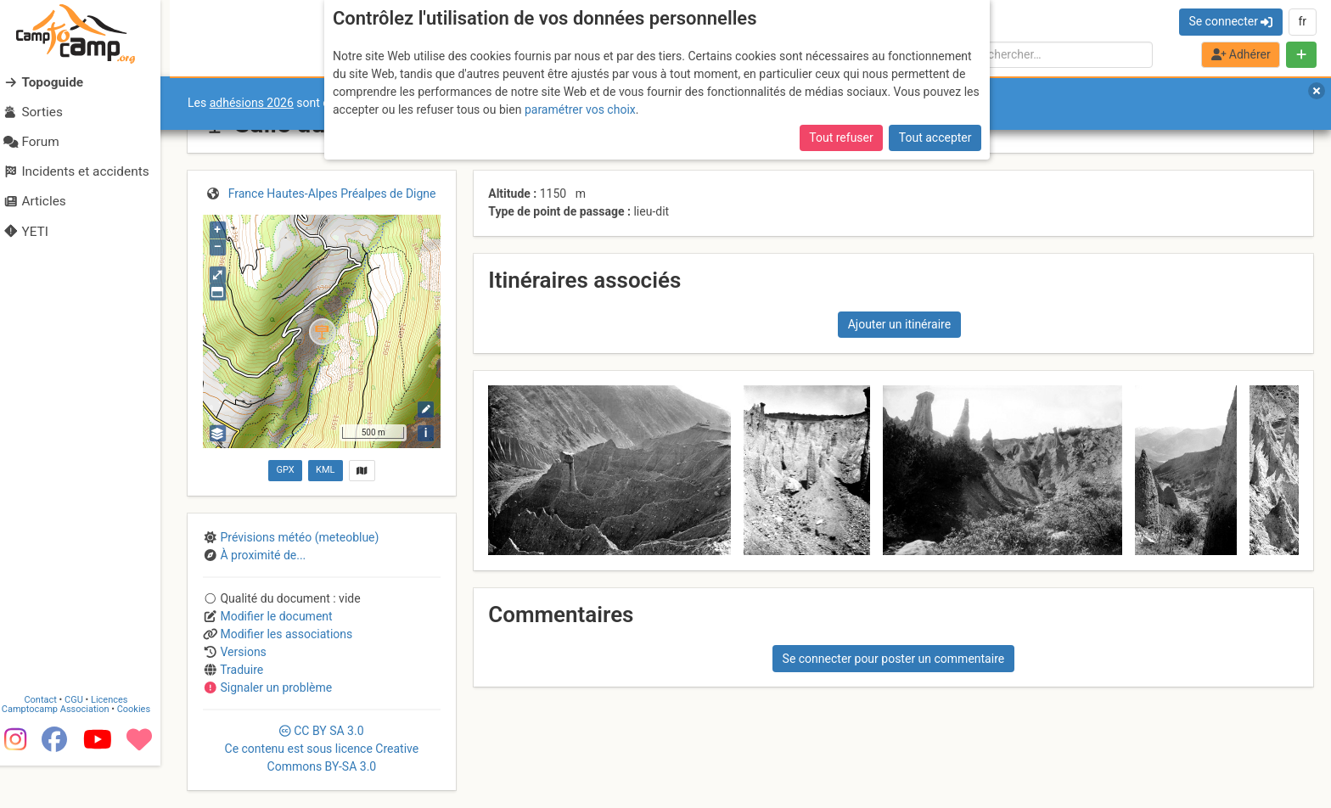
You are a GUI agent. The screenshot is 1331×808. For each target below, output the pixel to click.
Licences (118, 742)
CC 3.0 (322, 748)
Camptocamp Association (64, 751)
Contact (49, 742)
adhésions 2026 (252, 102)
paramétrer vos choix (580, 109)
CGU (83, 742)
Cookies (142, 751)
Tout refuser (841, 137)
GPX (285, 469)
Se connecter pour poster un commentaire (894, 658)
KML (325, 469)
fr (1302, 21)
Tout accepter (935, 137)
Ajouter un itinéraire (899, 324)
